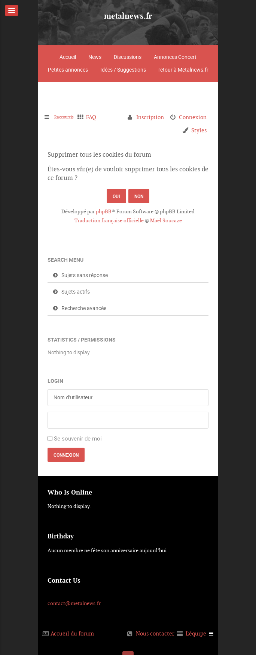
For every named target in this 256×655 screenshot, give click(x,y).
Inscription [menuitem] (150, 117)
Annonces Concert (175, 56)
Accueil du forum (72, 633)
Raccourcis (68, 117)
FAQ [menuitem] (99, 117)
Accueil (68, 56)
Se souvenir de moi (78, 438)
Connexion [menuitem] (193, 117)
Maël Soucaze (166, 220)
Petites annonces (68, 69)
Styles (199, 130)
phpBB (104, 211)
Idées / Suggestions (123, 69)
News (94, 56)
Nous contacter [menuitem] (155, 633)
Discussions (127, 56)
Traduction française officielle (109, 220)
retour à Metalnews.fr (183, 69)
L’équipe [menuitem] (196, 633)
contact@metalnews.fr (74, 603)
